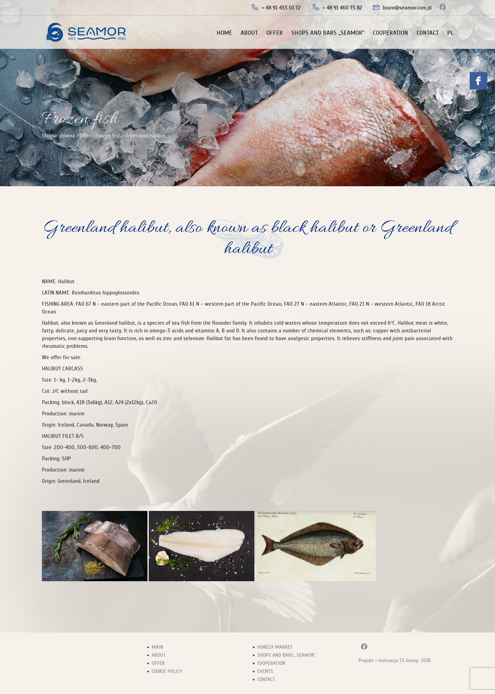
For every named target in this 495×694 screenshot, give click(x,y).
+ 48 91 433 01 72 (281, 8)
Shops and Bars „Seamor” (327, 33)
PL (450, 33)
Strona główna (58, 135)
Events (265, 671)
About (249, 33)
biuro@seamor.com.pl (407, 8)
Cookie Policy (167, 671)
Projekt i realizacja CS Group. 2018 (394, 660)
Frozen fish (108, 135)
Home (224, 33)
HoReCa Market (275, 647)
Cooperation (390, 33)
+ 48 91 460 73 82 (342, 8)
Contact (428, 33)
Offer (274, 33)
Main (157, 647)
